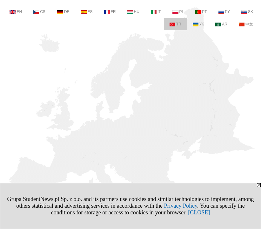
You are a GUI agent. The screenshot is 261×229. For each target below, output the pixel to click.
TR (175, 24)
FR (110, 12)
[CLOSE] (199, 212)
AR (221, 24)
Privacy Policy (180, 206)
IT (156, 12)
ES (87, 12)
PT (201, 12)
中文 (246, 24)
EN (16, 12)
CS (39, 12)
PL (178, 12)
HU (133, 12)
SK (247, 12)
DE (63, 12)
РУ (224, 12)
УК (198, 24)
